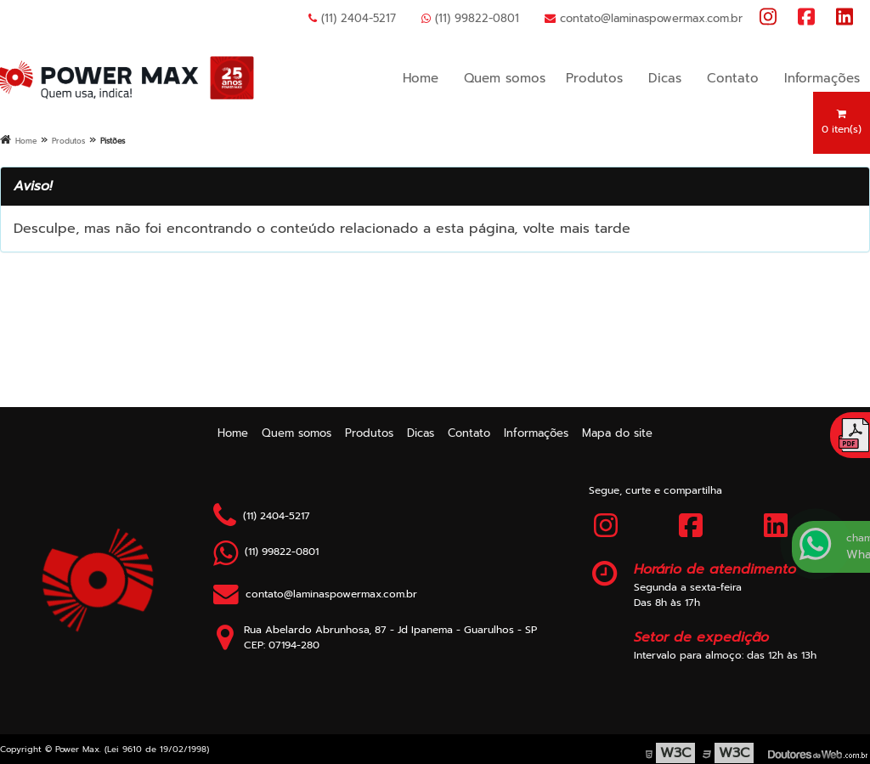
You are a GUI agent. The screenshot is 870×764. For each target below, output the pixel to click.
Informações (822, 78)
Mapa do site (617, 433)
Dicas (664, 78)
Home (420, 78)
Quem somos (504, 78)
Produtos (594, 78)
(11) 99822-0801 (470, 18)
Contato (733, 78)
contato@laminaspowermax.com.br (644, 18)
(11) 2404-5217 (352, 18)
